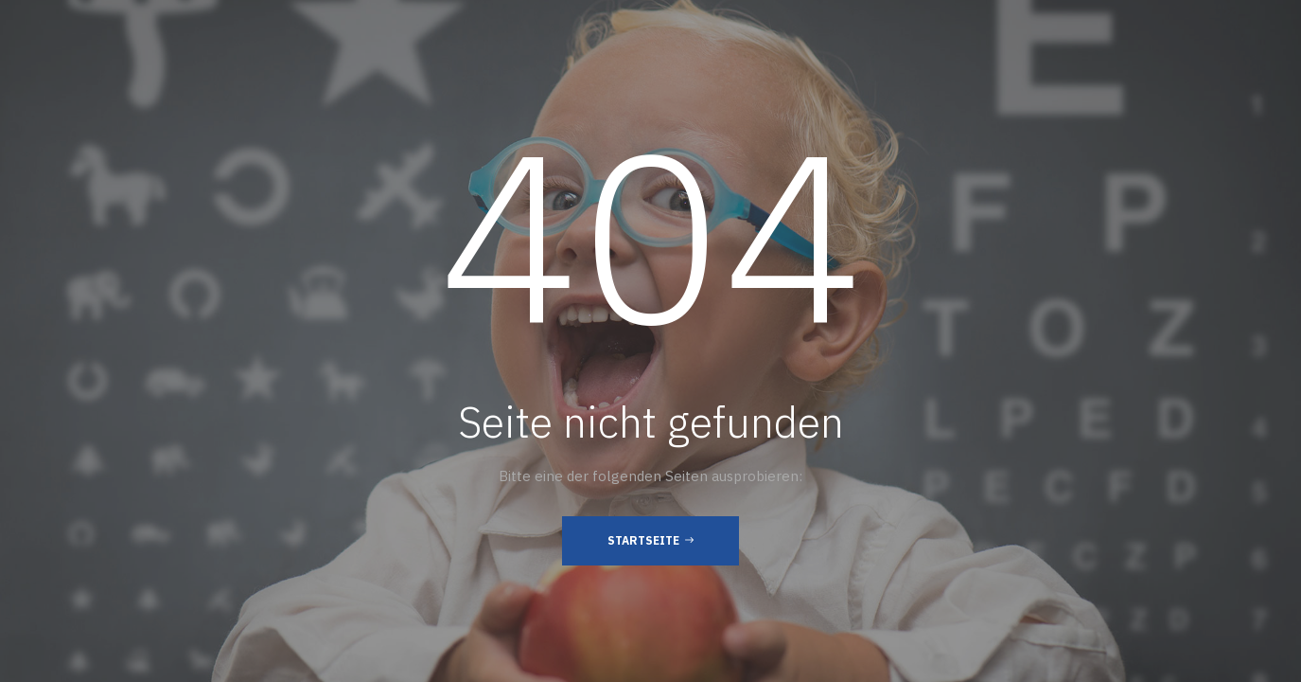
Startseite (650, 539)
